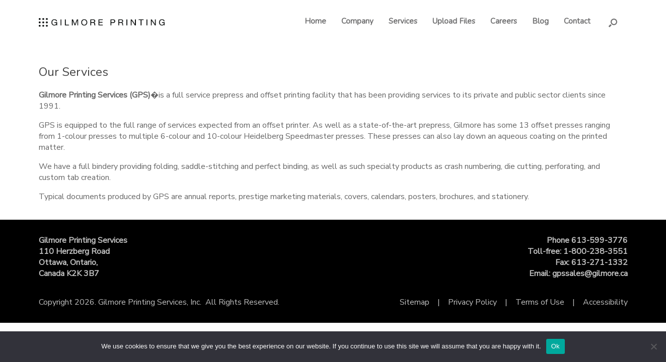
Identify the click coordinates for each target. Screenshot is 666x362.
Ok (555, 346)
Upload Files (453, 21)
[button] (613, 22)
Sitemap (414, 302)
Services (403, 21)
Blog (540, 21)
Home (315, 21)
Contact (577, 21)
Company (357, 21)
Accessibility (605, 302)
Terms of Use (539, 302)
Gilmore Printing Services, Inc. (149, 302)
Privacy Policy (472, 302)
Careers (503, 21)
